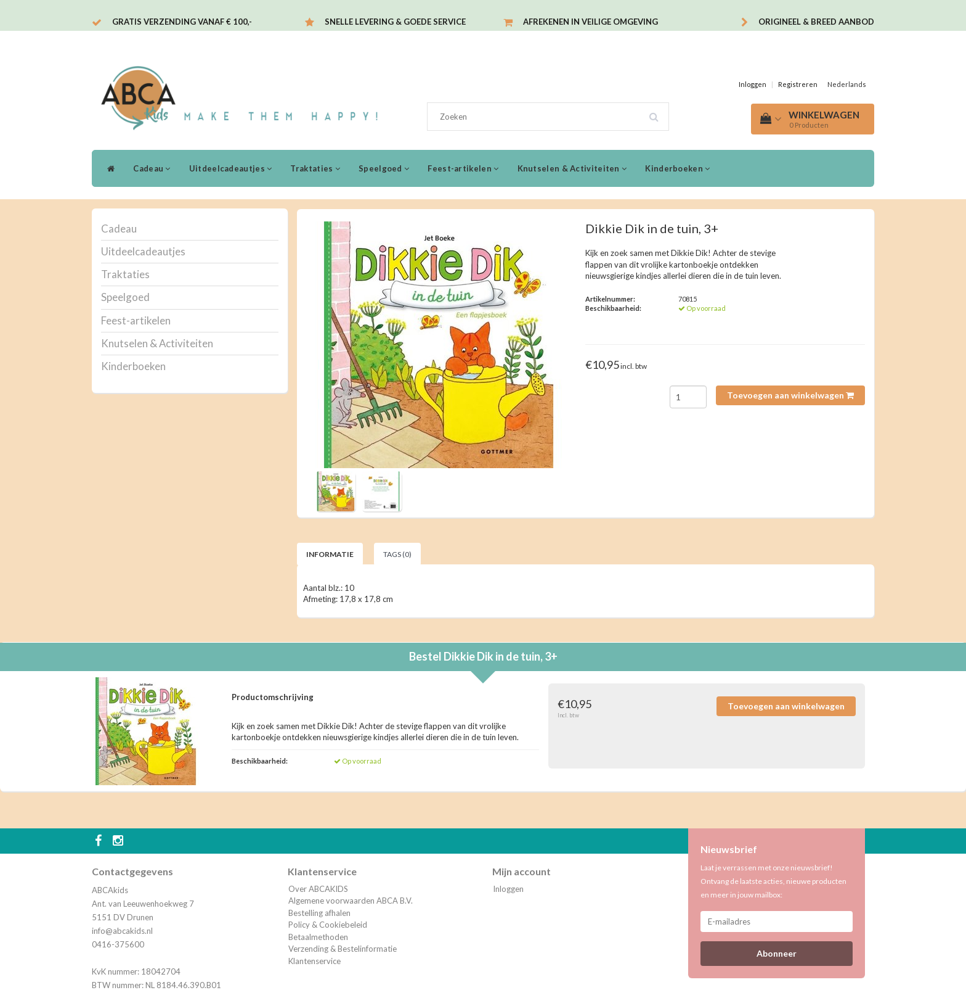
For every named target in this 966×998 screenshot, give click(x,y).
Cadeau (151, 168)
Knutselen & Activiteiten (572, 168)
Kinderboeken (677, 168)
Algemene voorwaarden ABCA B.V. (350, 900)
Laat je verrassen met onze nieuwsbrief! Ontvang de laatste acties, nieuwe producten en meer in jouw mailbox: (773, 881)
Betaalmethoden (318, 937)
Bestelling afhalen (319, 913)
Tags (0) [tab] (397, 554)
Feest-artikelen (463, 168)
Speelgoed (384, 168)
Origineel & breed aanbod (816, 22)
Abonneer (777, 953)
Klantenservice (314, 961)
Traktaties (315, 168)
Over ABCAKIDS (318, 889)
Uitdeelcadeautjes (230, 168)
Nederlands (846, 84)
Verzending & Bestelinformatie (342, 949)
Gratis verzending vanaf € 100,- (182, 22)
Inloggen (752, 84)
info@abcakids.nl (122, 931)
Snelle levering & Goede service (395, 22)
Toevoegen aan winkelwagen (790, 395)
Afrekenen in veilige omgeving (590, 22)
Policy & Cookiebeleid (327, 925)
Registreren (798, 84)
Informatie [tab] (330, 554)
